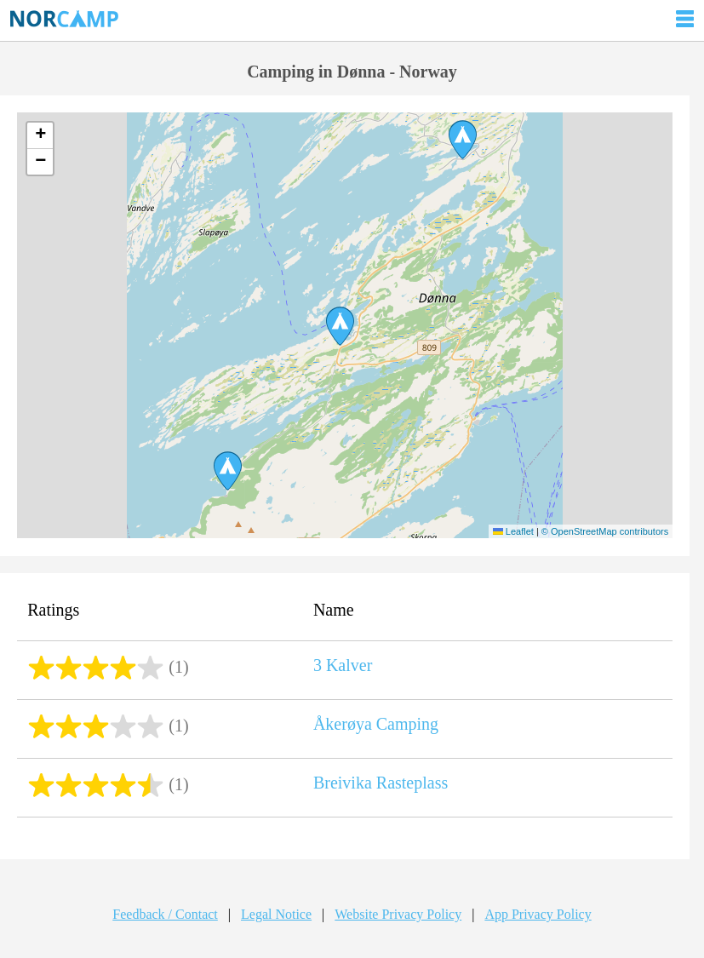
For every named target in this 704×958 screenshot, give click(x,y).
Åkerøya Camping (375, 723)
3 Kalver (342, 665)
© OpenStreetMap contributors (604, 531)
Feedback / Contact (165, 914)
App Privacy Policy (537, 914)
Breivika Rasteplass (380, 782)
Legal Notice (276, 914)
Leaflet (513, 531)
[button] (340, 326)
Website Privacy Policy (398, 914)
